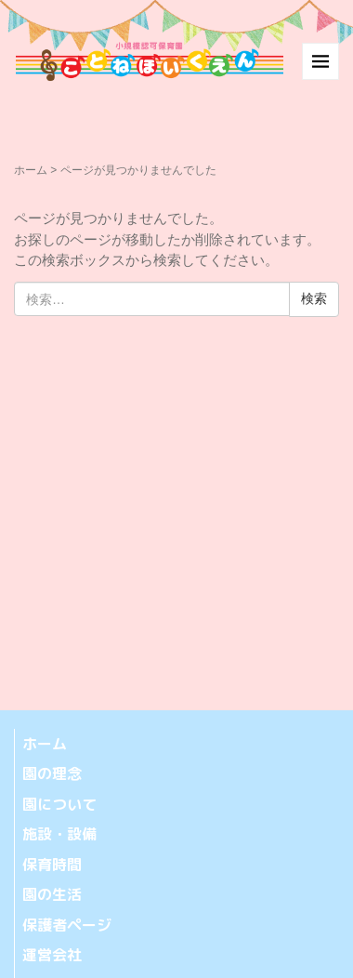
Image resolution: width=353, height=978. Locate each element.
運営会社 (52, 955)
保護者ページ (66, 925)
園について (59, 804)
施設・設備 (59, 834)
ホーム (30, 170)
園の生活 (52, 894)
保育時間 (52, 864)
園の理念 (52, 773)
